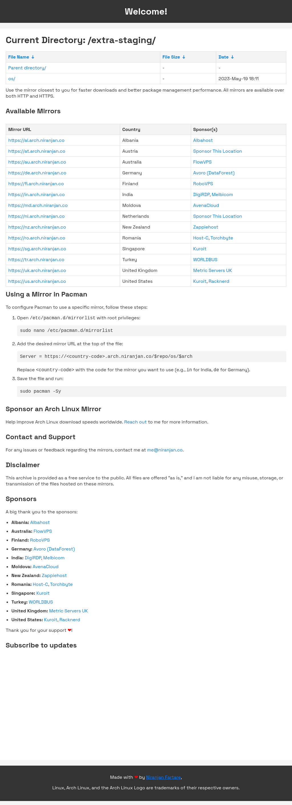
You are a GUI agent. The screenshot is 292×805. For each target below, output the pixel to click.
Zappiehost (205, 227)
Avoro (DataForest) (214, 173)
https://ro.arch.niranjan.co (36, 238)
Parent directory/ (27, 68)
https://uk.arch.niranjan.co (37, 270)
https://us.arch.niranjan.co (37, 281)
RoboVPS (203, 184)
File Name (18, 57)
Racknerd (219, 281)
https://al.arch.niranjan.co (36, 140)
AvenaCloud (206, 205)
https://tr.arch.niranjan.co (36, 260)
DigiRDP (201, 194)
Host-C (200, 238)
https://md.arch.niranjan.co (38, 205)
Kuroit (199, 249)
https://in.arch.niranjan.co (36, 194)
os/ (11, 79)
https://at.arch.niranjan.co (36, 151)
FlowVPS (202, 162)
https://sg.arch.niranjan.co (37, 249)
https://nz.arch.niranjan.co (37, 227)
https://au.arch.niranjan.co (37, 162)
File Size (171, 57)
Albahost (203, 140)
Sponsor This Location (217, 151)
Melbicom (222, 194)
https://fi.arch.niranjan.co (36, 184)
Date (223, 57)
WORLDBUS (205, 260)
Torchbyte (221, 238)
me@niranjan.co (164, 454)
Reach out (135, 426)
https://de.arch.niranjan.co (37, 173)
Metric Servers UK (212, 270)
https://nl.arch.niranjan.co (36, 216)
